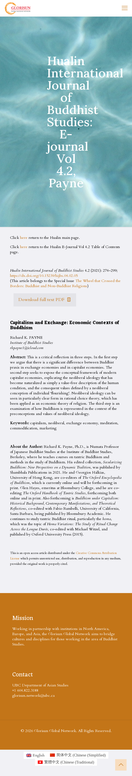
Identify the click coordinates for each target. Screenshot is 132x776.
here (23, 237)
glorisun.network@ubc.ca (33, 695)
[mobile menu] (124, 8)
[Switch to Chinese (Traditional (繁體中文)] (66, 762)
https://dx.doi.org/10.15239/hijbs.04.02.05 (44, 275)
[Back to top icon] (121, 765)
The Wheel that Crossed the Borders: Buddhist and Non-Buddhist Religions (65, 283)
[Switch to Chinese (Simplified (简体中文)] (77, 755)
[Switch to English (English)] (36, 755)
